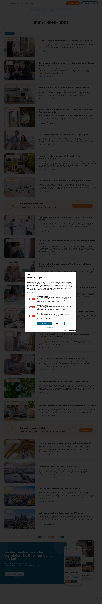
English (29, 274)
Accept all (44, 323)
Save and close (51, 327)
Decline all (58, 323)
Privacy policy (30, 292)
